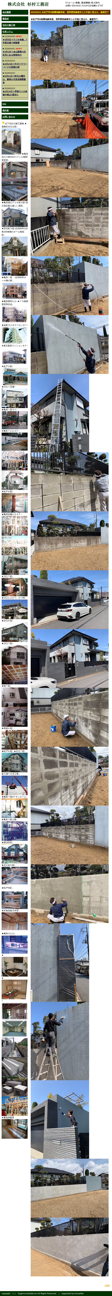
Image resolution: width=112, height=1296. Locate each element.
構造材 (5, 18)
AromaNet (79, 1293)
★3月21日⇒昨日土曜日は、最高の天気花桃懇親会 (14, 79)
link (4, 104)
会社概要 (6, 12)
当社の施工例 (8, 25)
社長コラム (7, 31)
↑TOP (107, 1285)
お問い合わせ (8, 117)
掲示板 (5, 110)
